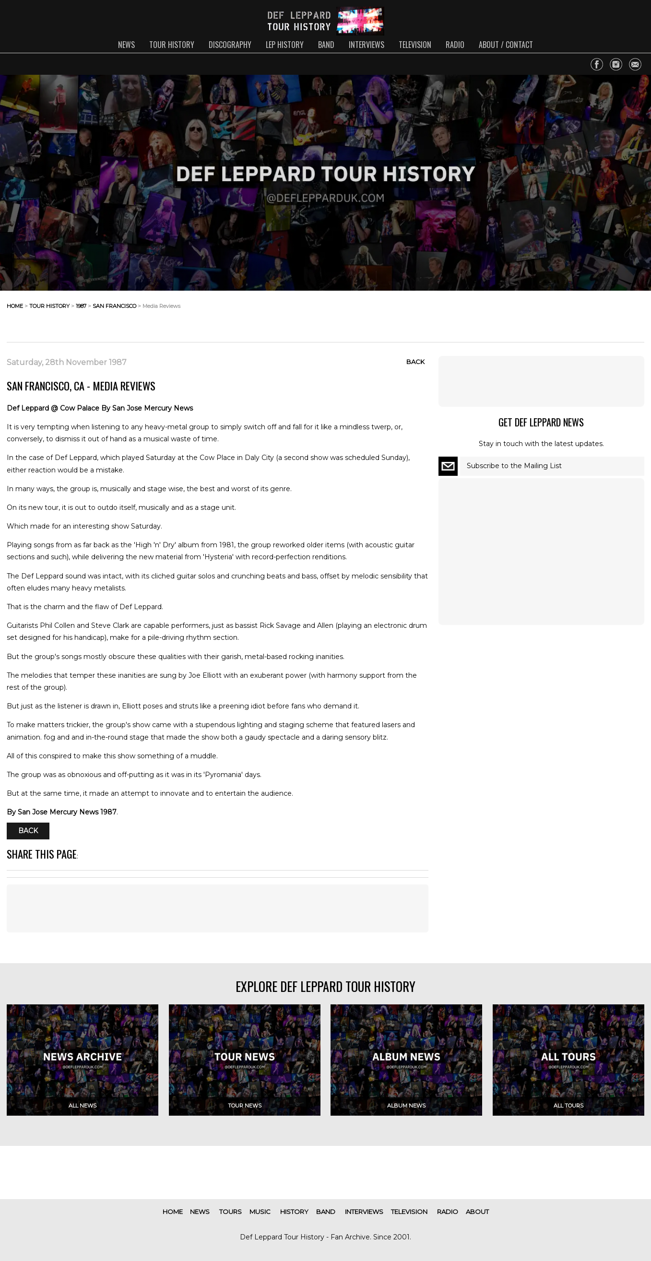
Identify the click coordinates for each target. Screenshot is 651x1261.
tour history (171, 44)
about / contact (506, 44)
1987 (81, 306)
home (15, 306)
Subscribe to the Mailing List (514, 465)
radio (455, 44)
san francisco (114, 306)
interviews (366, 44)
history (294, 1211)
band (326, 44)
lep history (285, 44)
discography (230, 44)
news (126, 44)
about (477, 1211)
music (260, 1211)
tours (230, 1211)
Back (415, 361)
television (415, 44)
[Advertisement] (567, 314)
